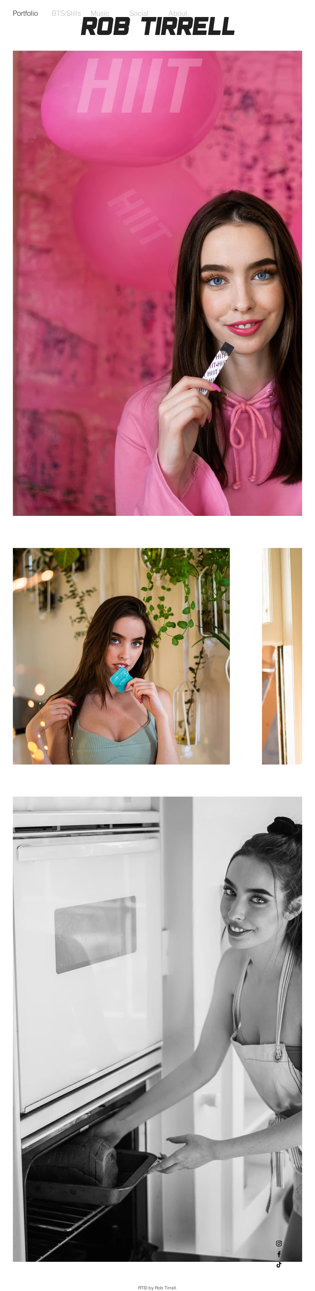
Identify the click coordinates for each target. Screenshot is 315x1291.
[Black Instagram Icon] (279, 1243)
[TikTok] (279, 1265)
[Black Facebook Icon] (279, 1254)
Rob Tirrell (157, 26)
